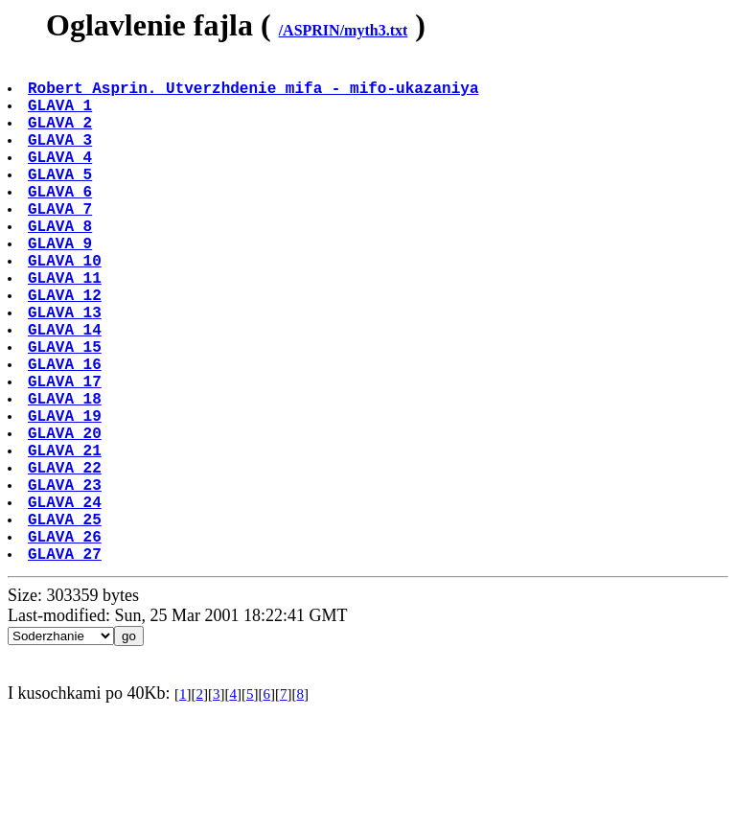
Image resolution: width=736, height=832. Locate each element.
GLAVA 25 (67, 622)
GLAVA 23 (67, 579)
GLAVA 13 (67, 369)
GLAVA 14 (67, 390)
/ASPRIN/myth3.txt (343, 30)
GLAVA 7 (62, 242)
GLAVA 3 (62, 158)
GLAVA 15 (67, 411)
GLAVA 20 (67, 516)
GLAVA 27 (67, 664)
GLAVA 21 (67, 537)
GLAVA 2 (62, 137)
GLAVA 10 (67, 305)
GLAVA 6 (62, 221)
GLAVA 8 (62, 263)
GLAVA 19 (67, 495)
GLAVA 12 (67, 347)
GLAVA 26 (67, 643)
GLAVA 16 (67, 432)
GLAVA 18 (67, 474)
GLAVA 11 (67, 326)
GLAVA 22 (67, 558)
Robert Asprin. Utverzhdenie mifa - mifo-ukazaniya (255, 94)
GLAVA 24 (67, 601)
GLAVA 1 (62, 116)
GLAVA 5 (62, 200)
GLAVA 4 (62, 179)
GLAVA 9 (62, 284)
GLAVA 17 (67, 453)
